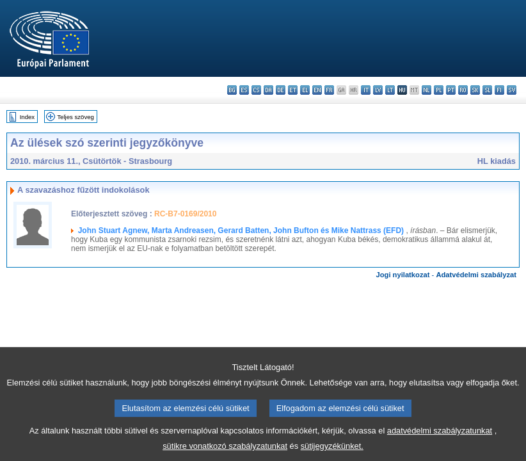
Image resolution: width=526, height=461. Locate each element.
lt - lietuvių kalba (390, 90)
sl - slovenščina (487, 90)
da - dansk (268, 90)
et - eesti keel (293, 90)
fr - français (329, 90)
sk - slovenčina (475, 90)
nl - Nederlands (426, 90)
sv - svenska (511, 90)
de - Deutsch (280, 90)
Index (27, 116)
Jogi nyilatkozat (403, 275)
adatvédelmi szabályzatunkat (439, 439)
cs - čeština (256, 90)
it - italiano (366, 90)
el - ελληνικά (305, 90)
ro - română (463, 90)
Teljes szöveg (75, 116)
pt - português (451, 90)
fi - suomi (499, 90)
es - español (244, 90)
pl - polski (438, 90)
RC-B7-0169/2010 (185, 213)
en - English (317, 90)
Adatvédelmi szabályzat (476, 275)
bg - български (232, 90)
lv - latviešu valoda (378, 90)
